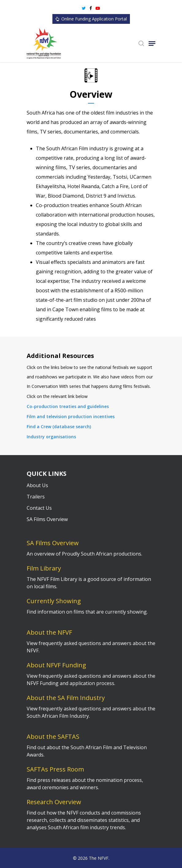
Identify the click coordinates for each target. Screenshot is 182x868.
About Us (37, 485)
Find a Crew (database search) (59, 426)
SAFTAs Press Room (55, 769)
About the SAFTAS (53, 736)
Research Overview (54, 802)
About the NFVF (49, 632)
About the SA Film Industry (66, 698)
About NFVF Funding (56, 665)
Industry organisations (51, 436)
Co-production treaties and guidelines (68, 406)
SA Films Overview (47, 519)
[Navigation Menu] (152, 43)
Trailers (36, 496)
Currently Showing (54, 601)
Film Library (44, 568)
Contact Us (39, 508)
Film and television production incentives (71, 416)
